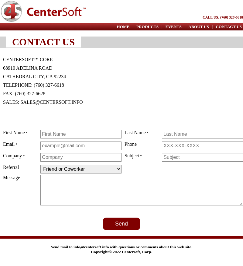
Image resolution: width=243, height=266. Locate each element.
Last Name (135, 132)
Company (12, 155)
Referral (11, 167)
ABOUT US (198, 26)
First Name (14, 132)
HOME (123, 26)
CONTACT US (229, 26)
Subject (132, 155)
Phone (131, 144)
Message (11, 177)
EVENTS (174, 26)
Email (9, 144)
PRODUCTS (147, 26)
